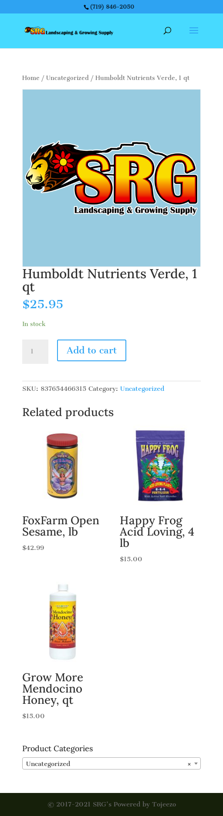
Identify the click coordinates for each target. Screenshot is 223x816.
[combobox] (111, 763)
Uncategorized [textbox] (109, 764)
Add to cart (92, 350)
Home (31, 78)
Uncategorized (67, 78)
